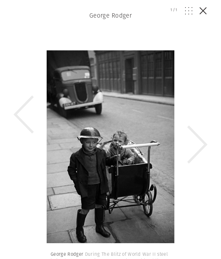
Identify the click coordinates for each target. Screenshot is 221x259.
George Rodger (110, 15)
